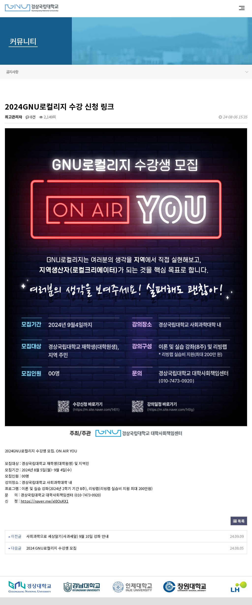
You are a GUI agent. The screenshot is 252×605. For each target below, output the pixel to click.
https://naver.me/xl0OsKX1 (44, 453)
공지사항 (127, 71)
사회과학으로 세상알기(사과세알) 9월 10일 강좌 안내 (67, 489)
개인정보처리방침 (58, 573)
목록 (239, 473)
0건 (31, 116)
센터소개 (12, 573)
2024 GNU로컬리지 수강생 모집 (51, 500)
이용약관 (32, 573)
